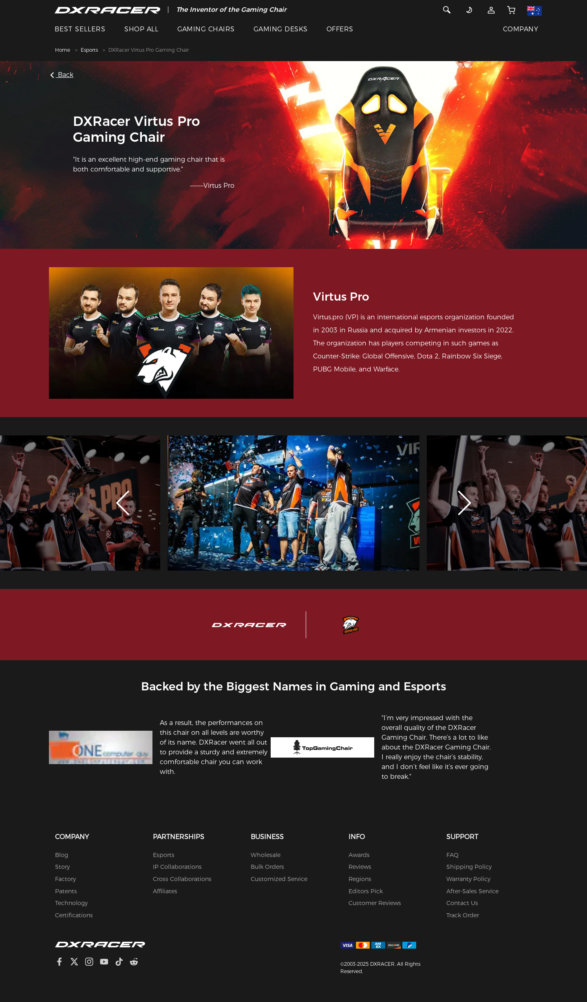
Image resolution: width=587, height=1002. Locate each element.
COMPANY (520, 29)
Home (62, 50)
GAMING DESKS (281, 29)
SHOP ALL (141, 29)
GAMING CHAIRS (206, 29)
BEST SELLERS (80, 29)
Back (62, 75)
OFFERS (340, 29)
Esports (89, 50)
